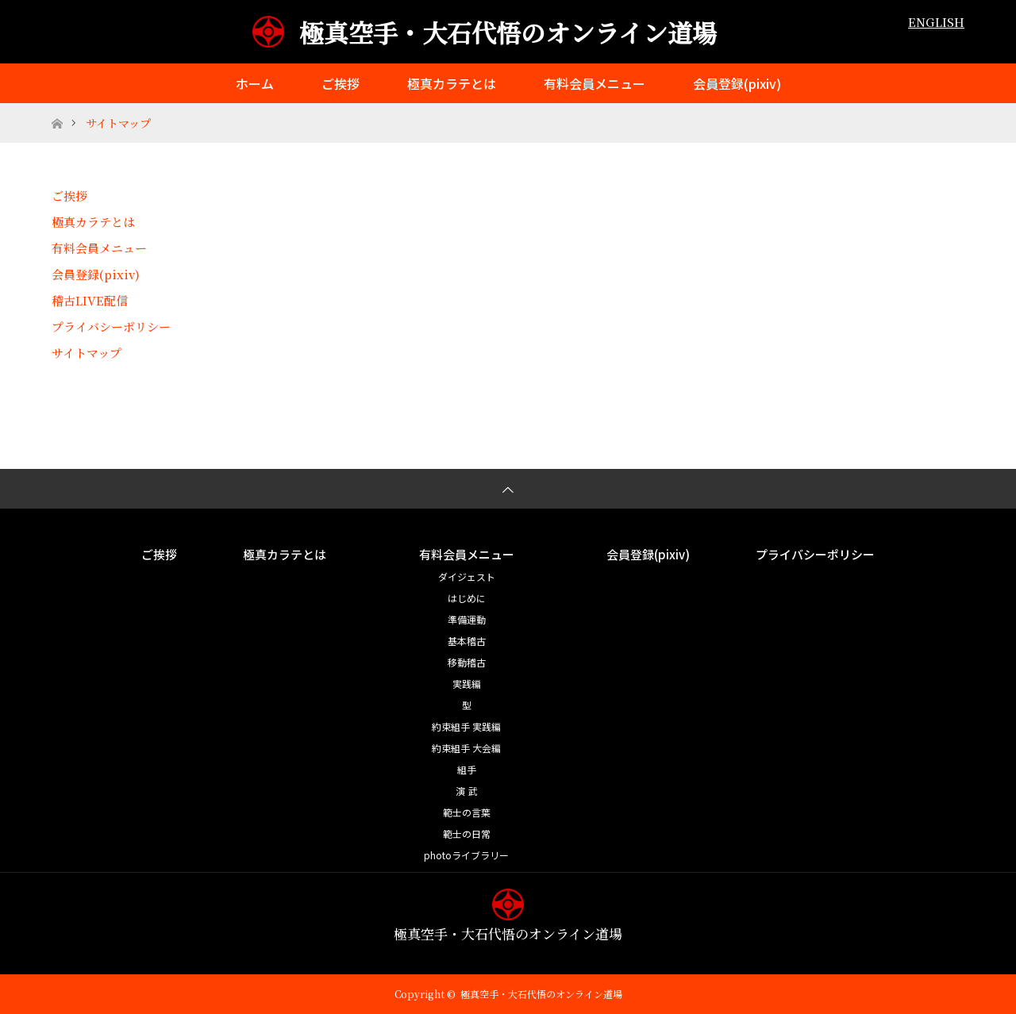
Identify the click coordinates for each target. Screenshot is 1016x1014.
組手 (466, 769)
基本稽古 (467, 640)
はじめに (467, 598)
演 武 (466, 790)
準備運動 (467, 619)
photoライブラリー (466, 855)
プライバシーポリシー (111, 326)
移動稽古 (467, 662)
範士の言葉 (467, 812)
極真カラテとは (451, 83)
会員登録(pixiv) (737, 83)
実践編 (466, 683)
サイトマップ (86, 352)
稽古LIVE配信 (90, 300)
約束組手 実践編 (466, 726)
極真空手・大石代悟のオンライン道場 (508, 32)
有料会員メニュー (594, 83)
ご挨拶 (340, 83)
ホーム (255, 83)
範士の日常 (467, 833)
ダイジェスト (466, 576)
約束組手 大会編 (466, 748)
